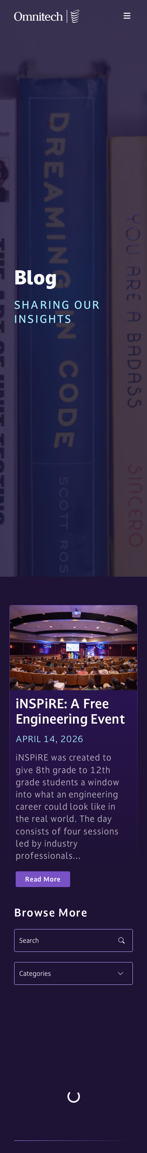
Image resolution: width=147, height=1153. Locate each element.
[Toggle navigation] (127, 16)
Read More (43, 879)
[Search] (73, 940)
